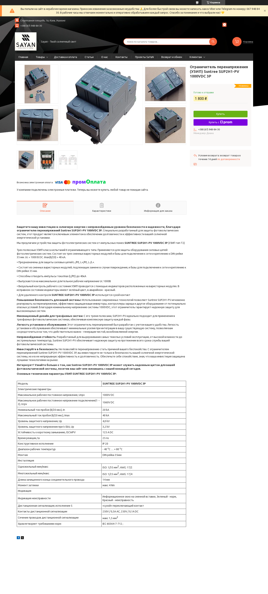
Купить (220, 113)
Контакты (121, 57)
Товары (40, 57)
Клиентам (196, 57)
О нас (104, 57)
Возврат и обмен (171, 57)
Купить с (220, 122)
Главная (23, 57)
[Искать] (213, 42)
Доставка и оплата (65, 57)
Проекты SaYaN (144, 57)
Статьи (89, 57)
